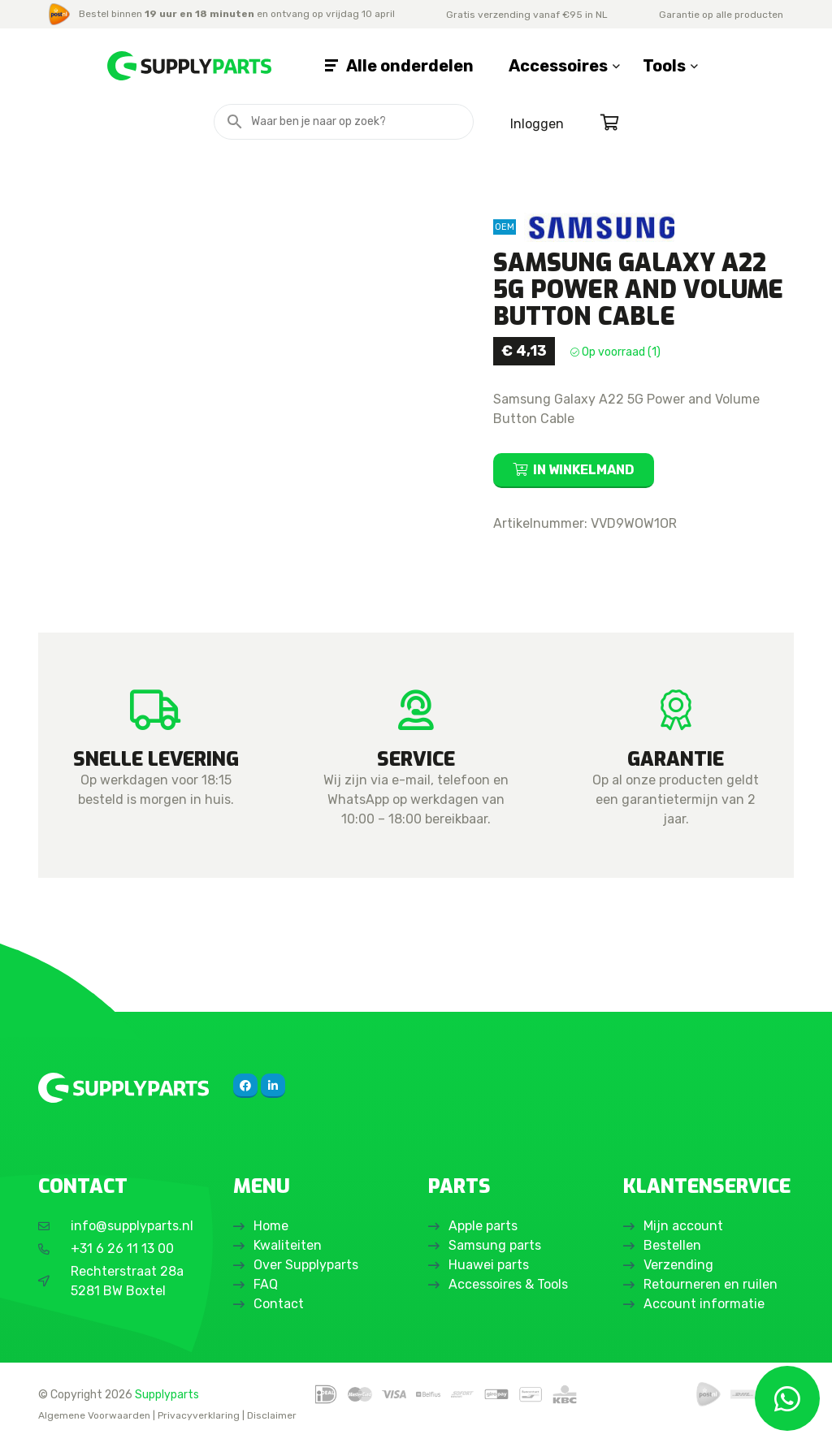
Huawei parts (488, 1264)
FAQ (266, 1284)
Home (271, 1225)
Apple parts (483, 1225)
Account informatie (704, 1303)
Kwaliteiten (288, 1245)
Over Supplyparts (306, 1264)
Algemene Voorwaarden (94, 1415)
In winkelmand (584, 469)
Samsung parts (494, 1245)
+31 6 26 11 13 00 (122, 1248)
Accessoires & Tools (508, 1284)
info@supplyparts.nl (132, 1225)
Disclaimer (272, 1415)
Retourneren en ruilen (711, 1284)
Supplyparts (167, 1394)
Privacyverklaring (199, 1415)
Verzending (678, 1264)
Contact (279, 1303)
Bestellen (672, 1245)
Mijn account (683, 1225)
